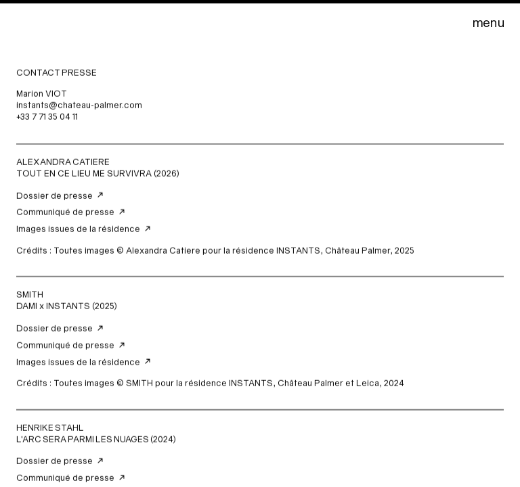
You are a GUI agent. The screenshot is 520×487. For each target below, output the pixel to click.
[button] (488, 22)
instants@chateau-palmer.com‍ (79, 105)
